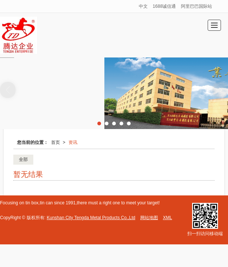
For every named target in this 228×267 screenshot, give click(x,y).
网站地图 (149, 217)
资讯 (72, 142)
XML (167, 217)
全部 (23, 159)
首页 (55, 142)
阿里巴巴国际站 (196, 6)
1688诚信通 (164, 6)
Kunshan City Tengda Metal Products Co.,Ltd (91, 217)
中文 (143, 6)
